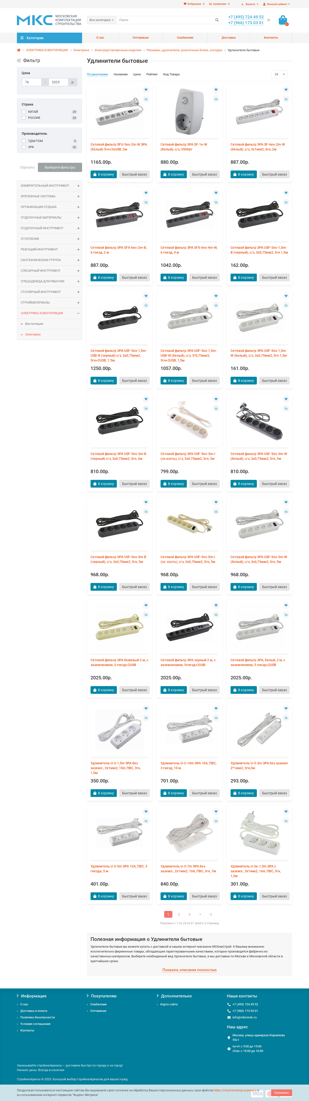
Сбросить (27, 167)
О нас (100, 37)
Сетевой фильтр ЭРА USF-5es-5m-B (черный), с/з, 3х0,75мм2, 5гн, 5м (118, 559)
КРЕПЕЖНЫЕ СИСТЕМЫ (51, 196)
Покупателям (102, 996)
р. (249, 4)
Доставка (229, 37)
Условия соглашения (35, 1024)
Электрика (81, 50)
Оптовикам (141, 37)
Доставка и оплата (33, 1011)
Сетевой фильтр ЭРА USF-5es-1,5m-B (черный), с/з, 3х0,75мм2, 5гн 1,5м (259, 250)
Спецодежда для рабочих (51, 281)
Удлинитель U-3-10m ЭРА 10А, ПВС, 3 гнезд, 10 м (189, 765)
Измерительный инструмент (51, 186)
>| (211, 914)
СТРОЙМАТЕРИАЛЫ (51, 303)
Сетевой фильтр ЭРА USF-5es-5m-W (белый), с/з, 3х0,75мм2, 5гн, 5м (259, 559)
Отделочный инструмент (51, 228)
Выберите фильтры (60, 167)
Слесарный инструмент (51, 271)
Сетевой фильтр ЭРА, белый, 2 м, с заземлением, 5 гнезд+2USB (258, 662)
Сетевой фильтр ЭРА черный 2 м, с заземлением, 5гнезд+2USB (188, 662)
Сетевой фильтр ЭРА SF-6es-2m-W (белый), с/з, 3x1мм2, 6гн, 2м (258, 146)
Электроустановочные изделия (117, 50)
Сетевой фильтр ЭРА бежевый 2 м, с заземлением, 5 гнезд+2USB (119, 662)
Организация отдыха (51, 207)
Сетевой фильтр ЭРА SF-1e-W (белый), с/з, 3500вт (184, 146)
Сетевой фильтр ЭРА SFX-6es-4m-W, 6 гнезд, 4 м (189, 250)
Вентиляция (34, 324)
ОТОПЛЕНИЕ (51, 239)
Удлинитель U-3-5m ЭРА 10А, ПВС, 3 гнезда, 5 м (119, 868)
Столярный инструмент (51, 292)
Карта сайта (169, 1004)
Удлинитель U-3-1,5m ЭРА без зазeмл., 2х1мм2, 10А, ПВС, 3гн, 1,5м (116, 768)
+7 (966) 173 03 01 (245, 1011)
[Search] (169, 20)
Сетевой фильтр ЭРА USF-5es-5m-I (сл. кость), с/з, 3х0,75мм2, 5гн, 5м (188, 559)
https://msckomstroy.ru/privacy (235, 1090)
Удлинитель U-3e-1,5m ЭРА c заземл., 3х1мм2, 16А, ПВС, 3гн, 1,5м (256, 871)
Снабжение (185, 37)
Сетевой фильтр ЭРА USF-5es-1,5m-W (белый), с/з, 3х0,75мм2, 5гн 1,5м (259, 353)
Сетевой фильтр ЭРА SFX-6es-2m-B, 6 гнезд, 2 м (119, 250)
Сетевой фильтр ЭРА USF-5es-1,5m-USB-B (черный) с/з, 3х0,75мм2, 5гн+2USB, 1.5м (119, 355)
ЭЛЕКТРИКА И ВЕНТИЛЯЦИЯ (47, 50)
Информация (31, 996)
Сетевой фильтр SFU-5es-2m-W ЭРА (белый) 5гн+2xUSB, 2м (119, 146)
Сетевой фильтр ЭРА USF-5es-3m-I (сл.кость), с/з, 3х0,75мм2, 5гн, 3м (188, 456)
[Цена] (32, 82)
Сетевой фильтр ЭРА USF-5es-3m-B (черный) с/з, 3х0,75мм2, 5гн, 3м (118, 456)
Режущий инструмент (51, 249)
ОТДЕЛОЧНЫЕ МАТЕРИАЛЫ (51, 218)
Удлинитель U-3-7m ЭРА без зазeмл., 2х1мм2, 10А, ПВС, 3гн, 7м (188, 868)
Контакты (271, 37)
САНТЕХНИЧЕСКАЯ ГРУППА (51, 260)
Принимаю (281, 1092)
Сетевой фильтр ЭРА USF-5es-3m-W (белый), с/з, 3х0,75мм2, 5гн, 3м (259, 456)
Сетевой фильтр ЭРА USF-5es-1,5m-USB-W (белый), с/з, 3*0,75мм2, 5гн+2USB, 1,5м (189, 355)
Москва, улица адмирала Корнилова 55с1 (258, 1037)
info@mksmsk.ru (244, 1017)
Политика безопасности (37, 1017)
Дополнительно (174, 996)
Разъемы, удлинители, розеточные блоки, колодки (184, 50)
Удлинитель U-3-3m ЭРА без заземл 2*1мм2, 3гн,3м (259, 765)
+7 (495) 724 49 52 (245, 1004)
